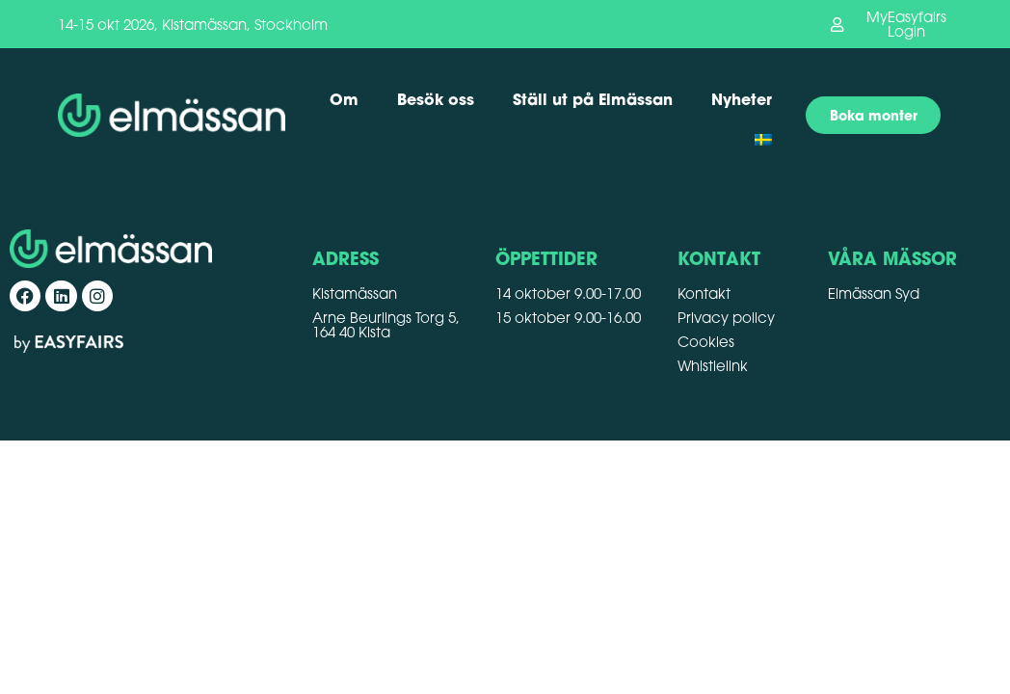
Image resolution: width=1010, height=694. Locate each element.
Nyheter (741, 99)
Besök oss (435, 99)
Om (344, 99)
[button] (891, 24)
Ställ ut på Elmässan (593, 99)
